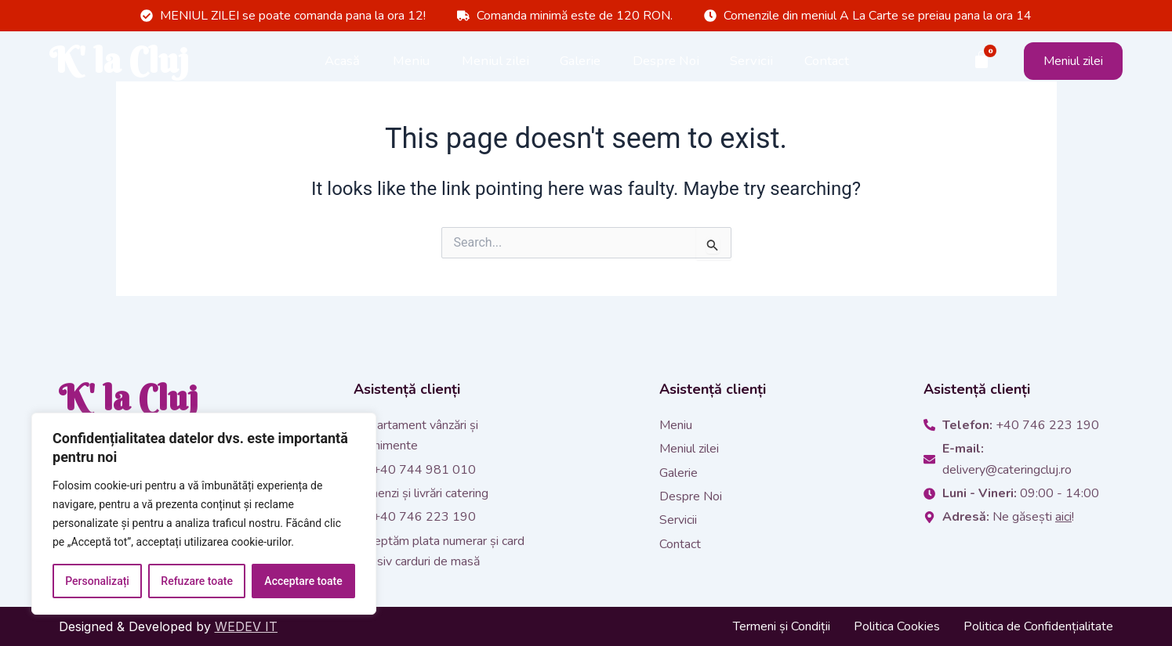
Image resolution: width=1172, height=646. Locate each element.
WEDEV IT (246, 626)
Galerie (580, 62)
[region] (203, 514)
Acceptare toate (303, 581)
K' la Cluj (128, 63)
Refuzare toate (197, 581)
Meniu (411, 62)
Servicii (751, 62)
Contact (826, 62)
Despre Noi (666, 62)
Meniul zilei (495, 62)
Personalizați (97, 581)
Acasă (342, 62)
